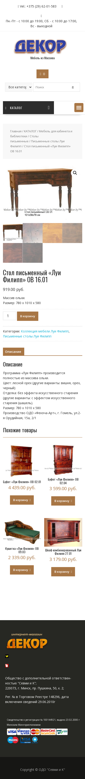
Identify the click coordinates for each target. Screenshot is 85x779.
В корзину (27, 316)
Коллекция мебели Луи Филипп (45, 331)
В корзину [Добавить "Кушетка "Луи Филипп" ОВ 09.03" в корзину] (20, 570)
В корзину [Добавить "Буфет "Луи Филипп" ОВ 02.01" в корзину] (20, 500)
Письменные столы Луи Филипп (27, 336)
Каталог (13, 107)
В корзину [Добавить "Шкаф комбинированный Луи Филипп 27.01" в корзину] (61, 572)
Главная (16, 131)
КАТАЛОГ (30, 131)
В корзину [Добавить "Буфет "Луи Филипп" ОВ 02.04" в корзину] (61, 501)
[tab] (13, 352)
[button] (78, 107)
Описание (13, 351)
